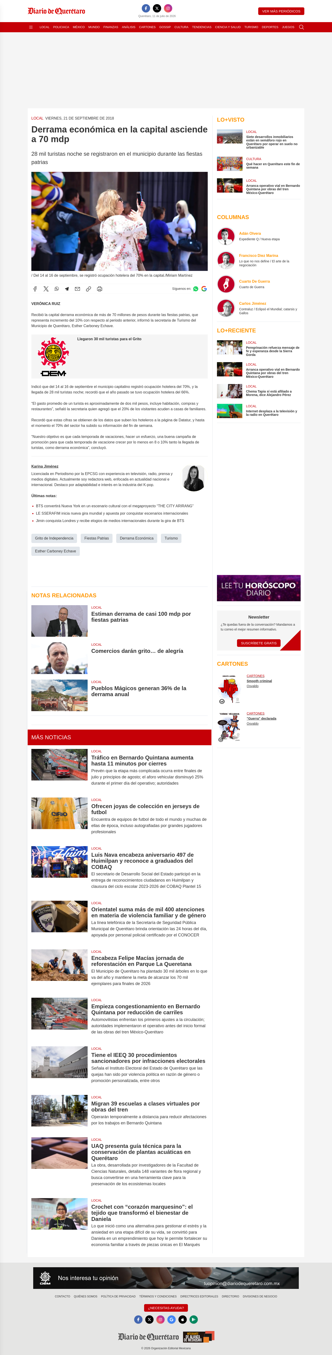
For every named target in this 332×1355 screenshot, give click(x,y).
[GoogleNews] (171, 1319)
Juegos (288, 27)
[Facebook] (146, 8)
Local (45, 27)
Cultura (181, 27)
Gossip (165, 27)
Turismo (251, 27)
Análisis (129, 27)
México (79, 27)
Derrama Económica (137, 538)
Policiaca (61, 27)
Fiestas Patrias (96, 538)
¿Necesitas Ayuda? (166, 1308)
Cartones (147, 27)
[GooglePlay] (194, 1319)
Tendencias (201, 27)
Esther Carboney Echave (55, 551)
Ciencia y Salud (228, 27)
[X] (157, 8)
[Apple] (182, 1319)
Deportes (270, 27)
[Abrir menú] (31, 27)
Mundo (94, 27)
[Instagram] (168, 8)
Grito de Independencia (54, 538)
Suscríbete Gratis (259, 643)
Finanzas (110, 27)
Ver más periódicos (281, 11)
